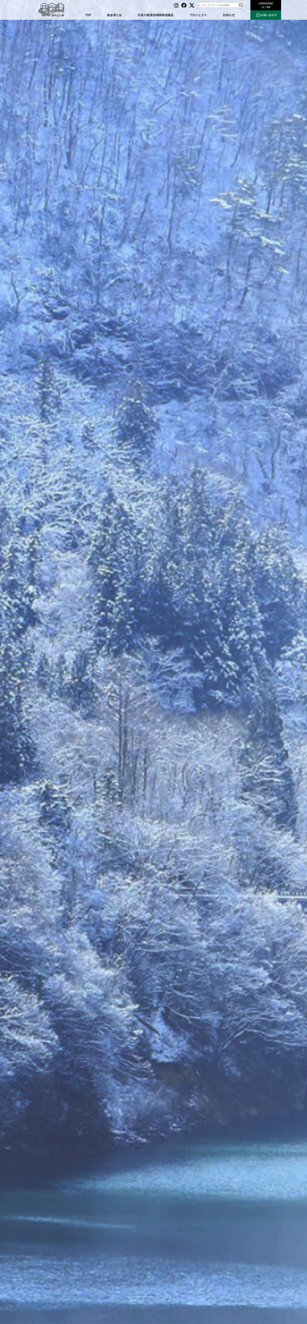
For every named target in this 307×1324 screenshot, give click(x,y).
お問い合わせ (268, 15)
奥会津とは (114, 15)
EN (268, 7)
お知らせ (229, 15)
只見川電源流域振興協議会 (155, 15)
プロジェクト (198, 15)
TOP (88, 15)
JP (263, 7)
